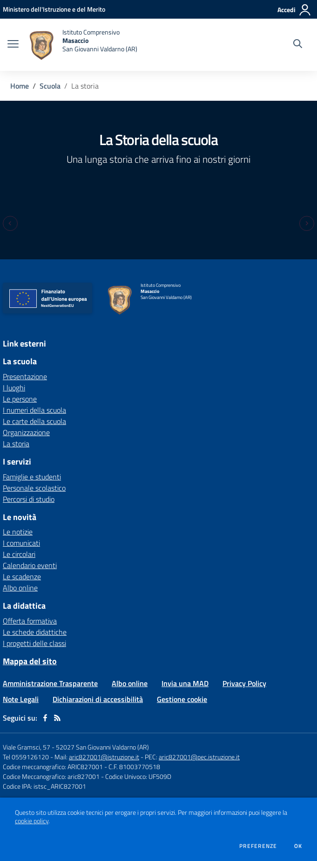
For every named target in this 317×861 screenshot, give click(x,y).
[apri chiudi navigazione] (13, 44)
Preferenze (258, 846)
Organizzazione (26, 432)
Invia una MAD (185, 683)
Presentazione (25, 376)
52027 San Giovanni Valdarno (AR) (102, 747)
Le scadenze (22, 576)
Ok (298, 846)
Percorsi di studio (28, 499)
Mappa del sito (30, 661)
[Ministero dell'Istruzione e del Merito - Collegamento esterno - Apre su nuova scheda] (54, 9)
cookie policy (31, 821)
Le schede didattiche (35, 632)
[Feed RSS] (57, 718)
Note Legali (21, 699)
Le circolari (19, 554)
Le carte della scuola (34, 421)
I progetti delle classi (34, 643)
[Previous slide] (10, 223)
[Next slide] (306, 223)
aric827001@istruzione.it (104, 757)
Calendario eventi (30, 565)
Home (19, 85)
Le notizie (18, 531)
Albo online (20, 587)
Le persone (20, 398)
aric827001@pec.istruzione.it (199, 757)
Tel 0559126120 (26, 757)
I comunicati (21, 543)
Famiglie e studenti (32, 476)
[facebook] (45, 718)
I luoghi (14, 387)
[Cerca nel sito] (297, 45)
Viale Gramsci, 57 (26, 747)
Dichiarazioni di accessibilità (98, 699)
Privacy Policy (244, 683)
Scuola (50, 85)
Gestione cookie (182, 699)
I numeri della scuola (34, 410)
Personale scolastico (34, 487)
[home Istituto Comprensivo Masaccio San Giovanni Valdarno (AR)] (82, 45)
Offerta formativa (30, 620)
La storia (16, 443)
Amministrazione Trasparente (50, 683)
